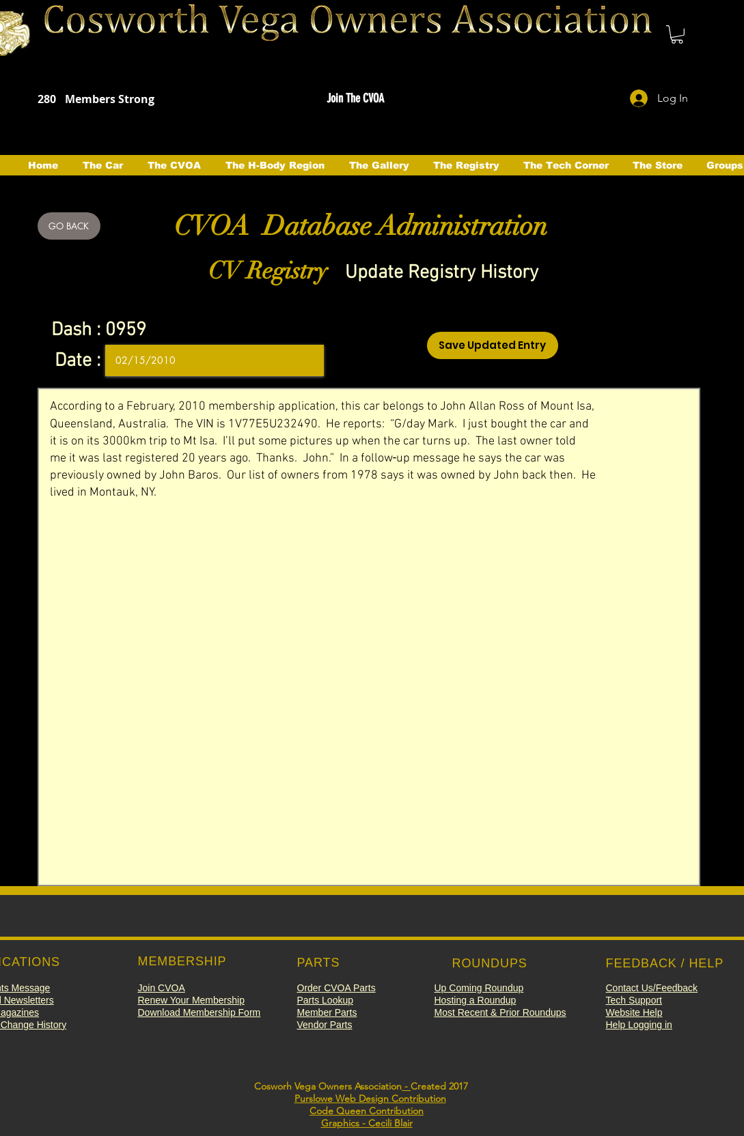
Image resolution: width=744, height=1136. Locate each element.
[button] (677, 34)
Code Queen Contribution (366, 1111)
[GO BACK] (69, 226)
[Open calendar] (304, 360)
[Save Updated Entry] (492, 345)
